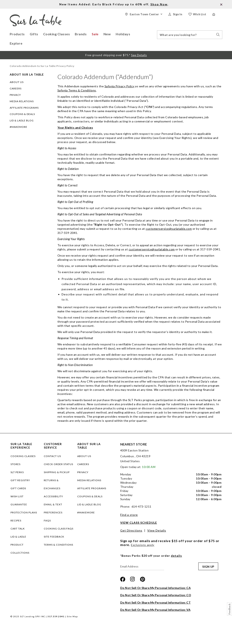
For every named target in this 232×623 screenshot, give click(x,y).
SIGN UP (208, 566)
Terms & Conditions (58, 544)
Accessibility (53, 496)
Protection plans (24, 512)
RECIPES (16, 520)
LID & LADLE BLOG (22, 120)
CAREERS (15, 88)
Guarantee (19, 504)
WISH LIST (17, 496)
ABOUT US (17, 82)
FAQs (47, 520)
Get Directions (131, 530)
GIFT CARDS (18, 488)
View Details (156, 530)
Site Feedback (54, 536)
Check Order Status (58, 464)
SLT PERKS (17, 472)
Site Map (72, 616)
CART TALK (18, 528)
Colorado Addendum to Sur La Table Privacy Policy (42, 66)
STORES (15, 464)
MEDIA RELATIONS (22, 101)
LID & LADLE (18, 536)
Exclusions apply (142, 545)
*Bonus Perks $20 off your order (151, 555)
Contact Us (52, 456)
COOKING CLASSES (23, 456)
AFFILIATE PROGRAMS (24, 107)
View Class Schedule (138, 522)
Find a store (129, 514)
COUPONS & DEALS (22, 114)
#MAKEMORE (18, 126)
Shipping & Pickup (57, 472)
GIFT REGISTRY (20, 480)
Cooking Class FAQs (58, 528)
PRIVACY (15, 94)
